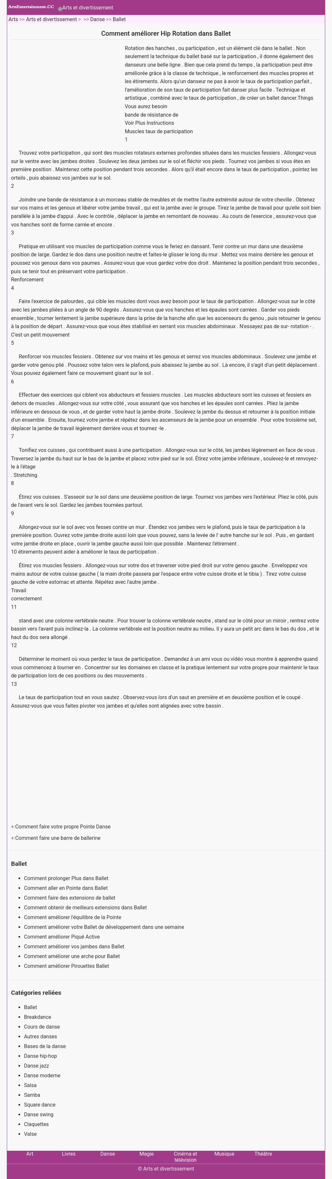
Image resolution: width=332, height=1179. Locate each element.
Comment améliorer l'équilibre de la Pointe (73, 917)
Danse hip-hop (40, 1056)
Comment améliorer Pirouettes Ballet (67, 966)
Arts (13, 19)
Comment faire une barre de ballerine (58, 838)
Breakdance (37, 1017)
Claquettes (36, 1124)
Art (29, 1154)
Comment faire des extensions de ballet (70, 898)
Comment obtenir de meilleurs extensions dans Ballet (86, 907)
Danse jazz (36, 1066)
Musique (224, 1154)
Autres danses (40, 1036)
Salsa (30, 1085)
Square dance (39, 1105)
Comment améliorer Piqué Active (62, 937)
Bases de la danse (45, 1046)
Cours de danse (42, 1027)
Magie (146, 1154)
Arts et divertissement (87, 8)
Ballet (119, 19)
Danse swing (38, 1114)
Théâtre (263, 1154)
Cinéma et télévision (185, 1157)
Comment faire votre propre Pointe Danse (63, 827)
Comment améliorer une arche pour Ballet (72, 956)
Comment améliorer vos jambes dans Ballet (75, 946)
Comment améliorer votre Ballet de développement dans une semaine (104, 927)
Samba (32, 1095)
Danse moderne (42, 1075)
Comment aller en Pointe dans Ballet (66, 888)
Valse (30, 1134)
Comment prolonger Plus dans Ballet (67, 878)
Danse (97, 19)
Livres (69, 1154)
